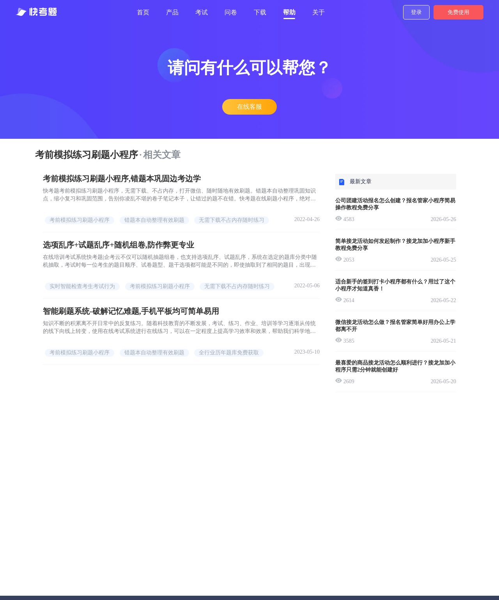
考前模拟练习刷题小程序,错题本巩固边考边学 (122, 178)
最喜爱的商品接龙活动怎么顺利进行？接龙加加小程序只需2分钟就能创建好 (395, 366)
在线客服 (249, 106)
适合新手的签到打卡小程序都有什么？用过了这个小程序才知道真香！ (395, 285)
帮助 (289, 12)
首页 (143, 12)
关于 (318, 12)
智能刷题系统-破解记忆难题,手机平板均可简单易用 (131, 311)
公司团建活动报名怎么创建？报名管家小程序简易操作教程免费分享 (395, 204)
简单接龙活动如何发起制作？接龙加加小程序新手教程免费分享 (395, 244)
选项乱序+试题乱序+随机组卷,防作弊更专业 (118, 245)
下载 (260, 12)
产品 (172, 12)
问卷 (231, 12)
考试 (201, 12)
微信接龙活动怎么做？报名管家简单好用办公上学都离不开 (395, 325)
